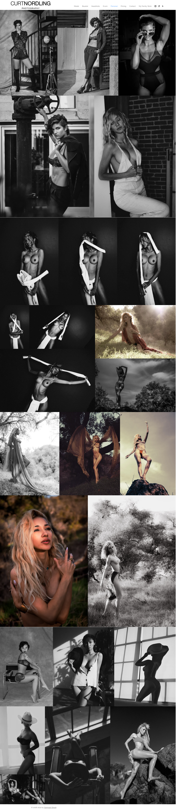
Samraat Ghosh (50, 807)
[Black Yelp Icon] (162, 6)
